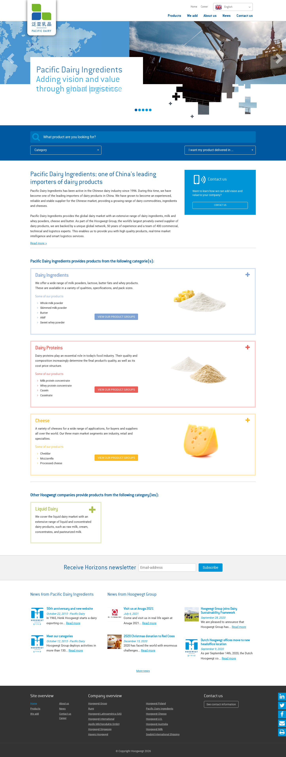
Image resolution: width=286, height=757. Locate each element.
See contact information (221, 704)
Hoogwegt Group (97, 703)
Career (204, 7)
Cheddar (45, 453)
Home (194, 7)
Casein (44, 390)
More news (143, 670)
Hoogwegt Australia (157, 724)
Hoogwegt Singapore (100, 729)
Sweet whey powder (52, 322)
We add (192, 16)
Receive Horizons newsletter (100, 568)
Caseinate (46, 395)
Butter (44, 312)
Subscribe (210, 567)
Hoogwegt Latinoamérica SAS (105, 713)
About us (210, 16)
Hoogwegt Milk (154, 729)
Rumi (91, 708)
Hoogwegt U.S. (154, 718)
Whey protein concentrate (56, 385)
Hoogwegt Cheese (156, 713)
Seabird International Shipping (162, 734)
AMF (43, 317)
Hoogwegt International (101, 718)
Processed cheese (51, 463)
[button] (21, 69)
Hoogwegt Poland (156, 703)
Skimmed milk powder (53, 307)
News (227, 16)
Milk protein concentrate (55, 380)
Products (174, 16)
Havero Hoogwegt (98, 734)
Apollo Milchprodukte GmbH (103, 724)
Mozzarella (47, 458)
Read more (73, 623)
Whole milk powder (51, 303)
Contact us (245, 16)
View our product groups (116, 316)
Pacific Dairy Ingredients (159, 708)
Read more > (38, 243)
